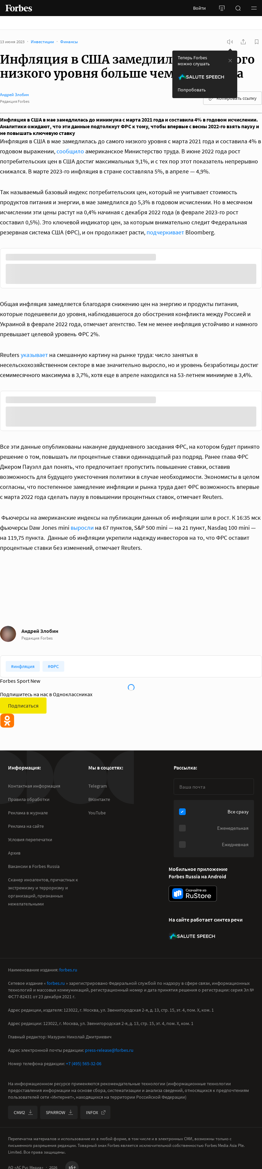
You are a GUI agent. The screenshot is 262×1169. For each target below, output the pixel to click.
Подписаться (23, 705)
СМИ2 (23, 1112)
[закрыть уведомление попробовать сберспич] (230, 60)
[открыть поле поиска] (238, 8)
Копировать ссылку (232, 98)
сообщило (70, 151)
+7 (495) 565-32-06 (83, 1064)
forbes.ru (68, 970)
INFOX (96, 1112)
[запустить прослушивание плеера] (230, 41)
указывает (34, 355)
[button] (254, 8)
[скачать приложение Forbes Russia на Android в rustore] (193, 893)
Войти (199, 8)
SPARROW (59, 1112)
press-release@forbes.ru (109, 1050)
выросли (82, 527)
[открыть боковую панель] (221, 8)
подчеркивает (165, 232)
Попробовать (192, 90)
